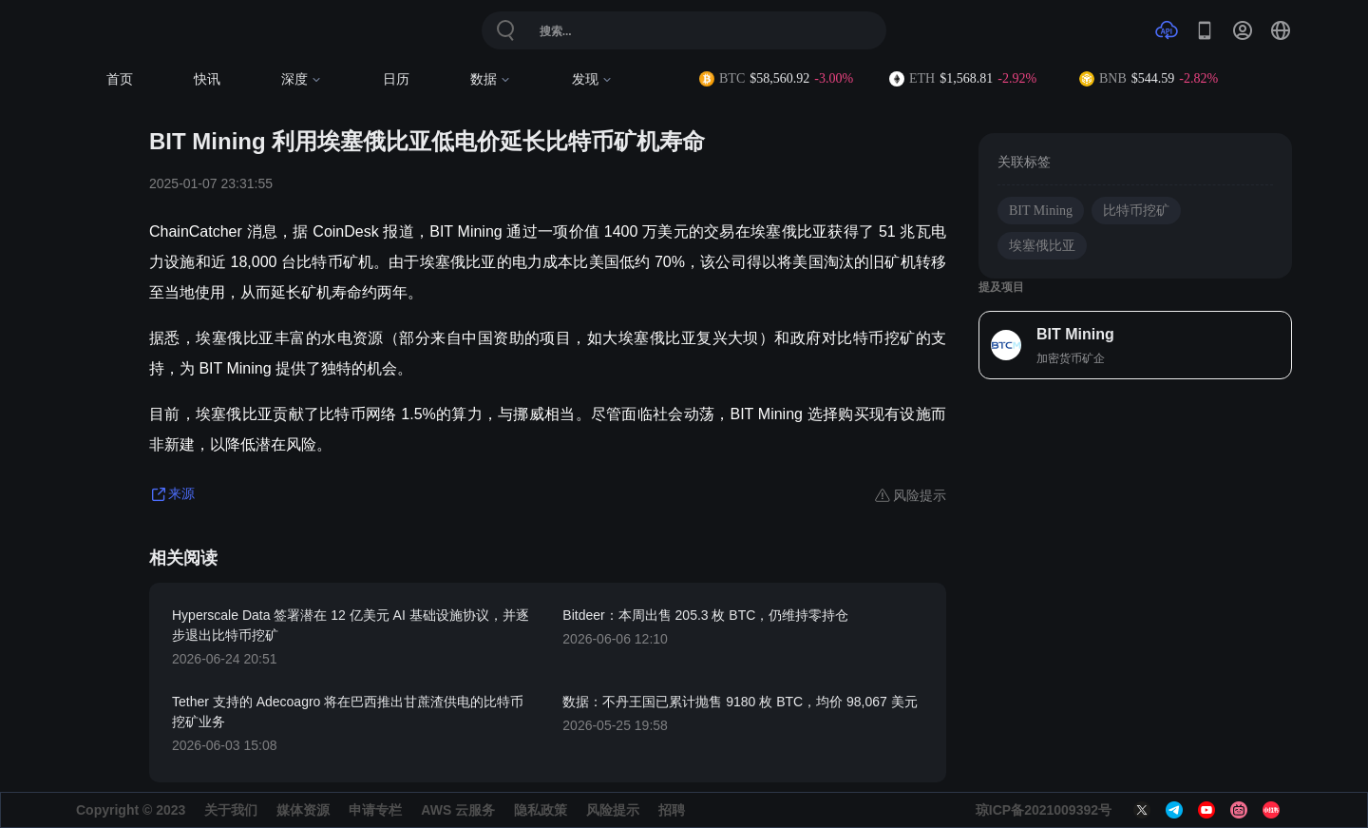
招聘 (671, 810)
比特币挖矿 (1136, 210)
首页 (119, 79)
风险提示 (612, 810)
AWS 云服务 (458, 810)
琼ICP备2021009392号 (1044, 810)
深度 (301, 79)
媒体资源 (303, 810)
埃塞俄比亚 (1042, 246)
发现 (592, 79)
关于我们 (230, 810)
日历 (396, 79)
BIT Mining (1041, 210)
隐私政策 (540, 810)
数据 (490, 79)
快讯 (207, 79)
